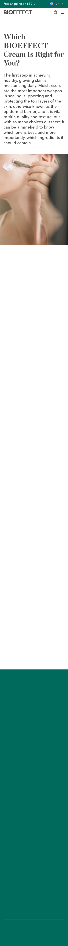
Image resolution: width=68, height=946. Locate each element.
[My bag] (55, 12)
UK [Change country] (57, 3)
